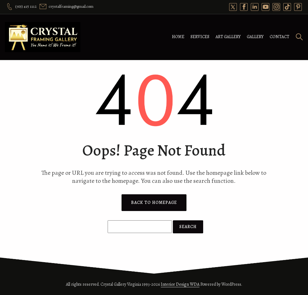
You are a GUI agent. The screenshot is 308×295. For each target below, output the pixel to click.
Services (199, 37)
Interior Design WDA (180, 284)
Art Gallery (228, 37)
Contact (279, 37)
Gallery (255, 37)
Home (178, 37)
